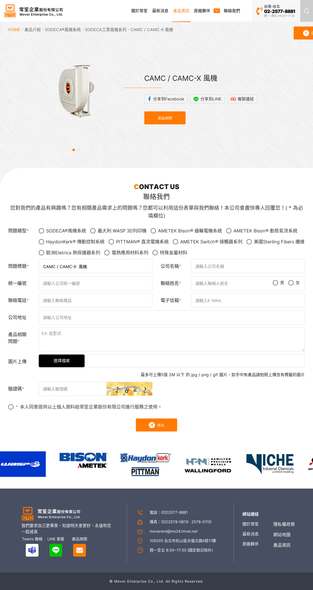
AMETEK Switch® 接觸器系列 (207, 241)
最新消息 (160, 10)
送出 (156, 425)
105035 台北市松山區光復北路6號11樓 (183, 540)
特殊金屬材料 (169, 252)
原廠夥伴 (202, 10)
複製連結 (246, 98)
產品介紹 (32, 29)
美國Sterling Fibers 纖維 (275, 241)
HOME (14, 29)
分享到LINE (210, 98)
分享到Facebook (168, 98)
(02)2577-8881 (174, 512)
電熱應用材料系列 (126, 252)
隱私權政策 (284, 524)
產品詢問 (165, 118)
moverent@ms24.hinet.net (174, 531)
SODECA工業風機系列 (105, 29)
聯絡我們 (232, 10)
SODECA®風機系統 (63, 29)
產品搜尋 (306, 11)
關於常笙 (139, 10)
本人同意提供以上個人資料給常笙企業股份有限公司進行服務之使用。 (85, 406)
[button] (73, 150)
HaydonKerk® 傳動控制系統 (72, 241)
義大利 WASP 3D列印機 (118, 230)
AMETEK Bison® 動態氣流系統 (261, 230)
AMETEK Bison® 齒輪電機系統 (186, 230)
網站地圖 (282, 534)
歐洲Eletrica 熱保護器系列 (69, 252)
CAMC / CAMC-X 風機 (152, 29)
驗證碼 (15, 388)
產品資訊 (181, 10)
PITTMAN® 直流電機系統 (139, 241)
